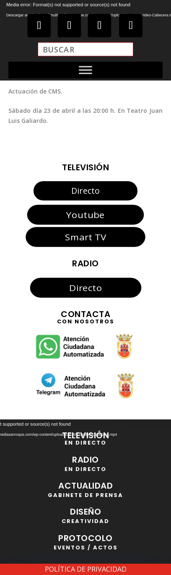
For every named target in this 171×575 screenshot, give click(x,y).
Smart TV (85, 236)
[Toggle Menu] (85, 70)
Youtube (85, 215)
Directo (85, 190)
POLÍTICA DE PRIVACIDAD (86, 569)
